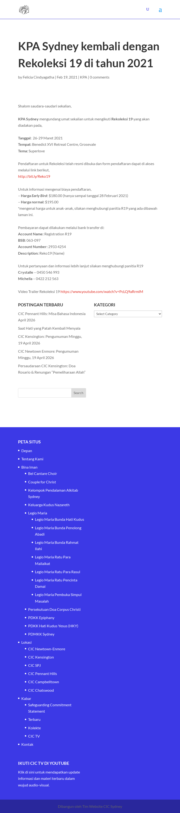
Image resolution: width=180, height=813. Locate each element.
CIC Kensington (41, 657)
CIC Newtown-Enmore (46, 649)
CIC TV (34, 736)
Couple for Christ (42, 482)
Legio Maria (37, 513)
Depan (26, 450)
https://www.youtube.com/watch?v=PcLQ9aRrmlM (101, 291)
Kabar (26, 698)
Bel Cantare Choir (42, 473)
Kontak (27, 744)
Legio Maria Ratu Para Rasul (57, 571)
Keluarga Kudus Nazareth (49, 504)
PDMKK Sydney (41, 634)
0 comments (99, 77)
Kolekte (34, 728)
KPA (83, 77)
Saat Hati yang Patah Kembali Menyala (49, 328)
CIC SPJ (34, 665)
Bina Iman (29, 467)
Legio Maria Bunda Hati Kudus (59, 519)
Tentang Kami (32, 459)
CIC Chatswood (41, 690)
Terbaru (34, 719)
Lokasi (26, 642)
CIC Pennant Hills (42, 673)
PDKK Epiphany (41, 617)
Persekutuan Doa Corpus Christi (54, 609)
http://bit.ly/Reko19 (34, 176)
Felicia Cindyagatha (38, 77)
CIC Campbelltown (43, 681)
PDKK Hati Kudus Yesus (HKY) (53, 626)
